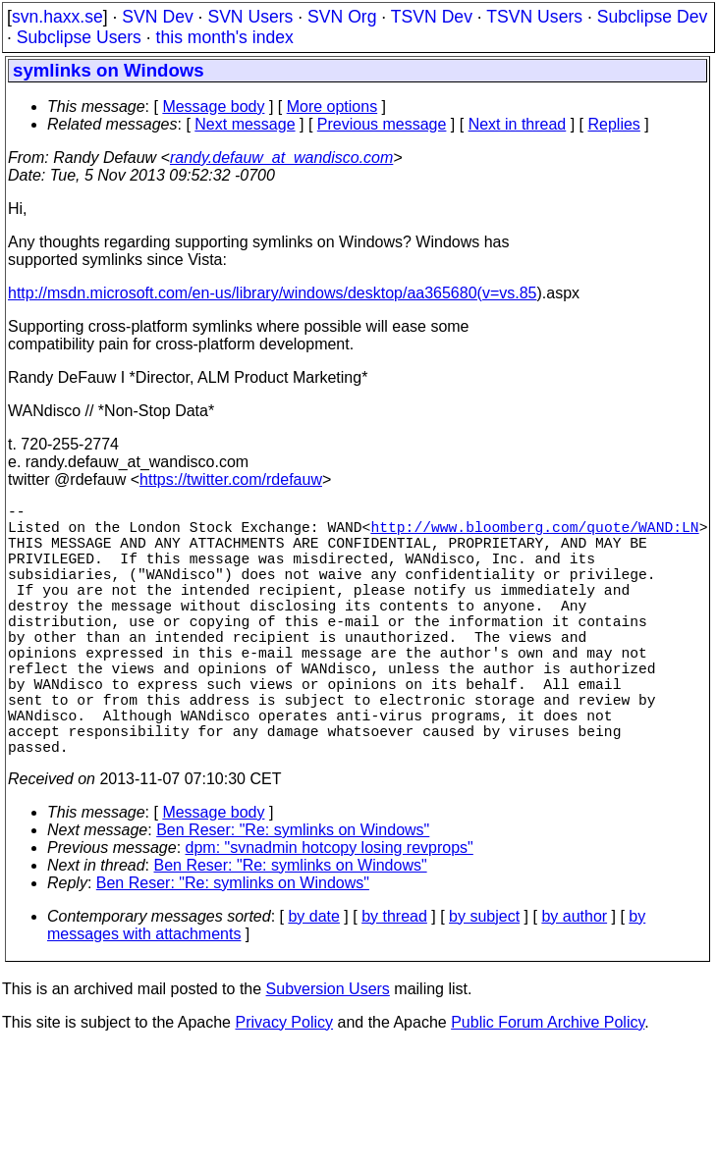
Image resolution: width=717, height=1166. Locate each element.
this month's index (225, 37)
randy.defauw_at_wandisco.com (281, 157)
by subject (484, 979)
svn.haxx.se (57, 16)
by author (574, 979)
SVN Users (250, 16)
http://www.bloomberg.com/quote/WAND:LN (534, 534)
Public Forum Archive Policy (547, 1085)
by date (313, 979)
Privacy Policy (284, 1085)
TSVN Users (534, 16)
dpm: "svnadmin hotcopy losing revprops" (329, 910)
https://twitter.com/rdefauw (230, 479)
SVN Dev (157, 16)
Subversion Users (328, 1051)
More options (332, 106)
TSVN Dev (431, 16)
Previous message (382, 124)
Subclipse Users (79, 37)
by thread (394, 979)
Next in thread (518, 124)
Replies (614, 124)
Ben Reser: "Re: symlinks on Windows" (292, 892)
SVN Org (341, 16)
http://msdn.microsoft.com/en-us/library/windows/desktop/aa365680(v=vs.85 (272, 293)
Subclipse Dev (652, 16)
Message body (213, 106)
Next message (244, 124)
